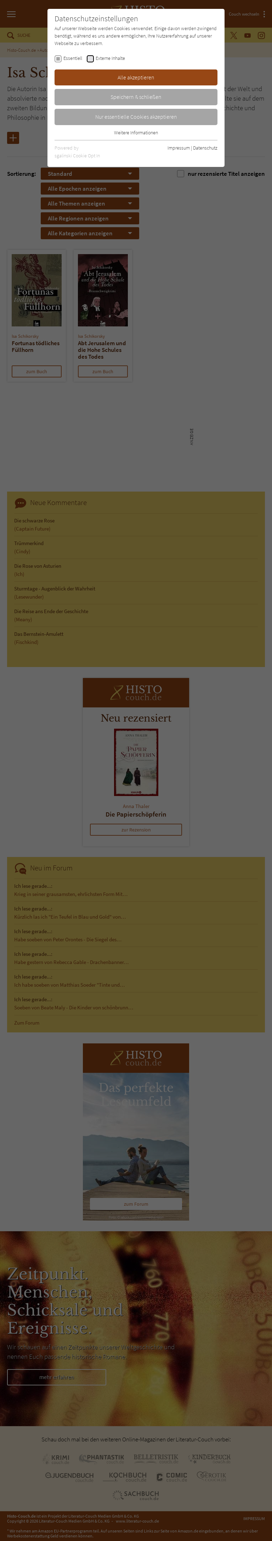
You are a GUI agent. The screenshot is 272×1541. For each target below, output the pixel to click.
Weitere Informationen (136, 132)
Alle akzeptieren (136, 77)
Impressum (179, 148)
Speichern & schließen (136, 96)
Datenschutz (205, 148)
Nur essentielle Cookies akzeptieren (136, 116)
